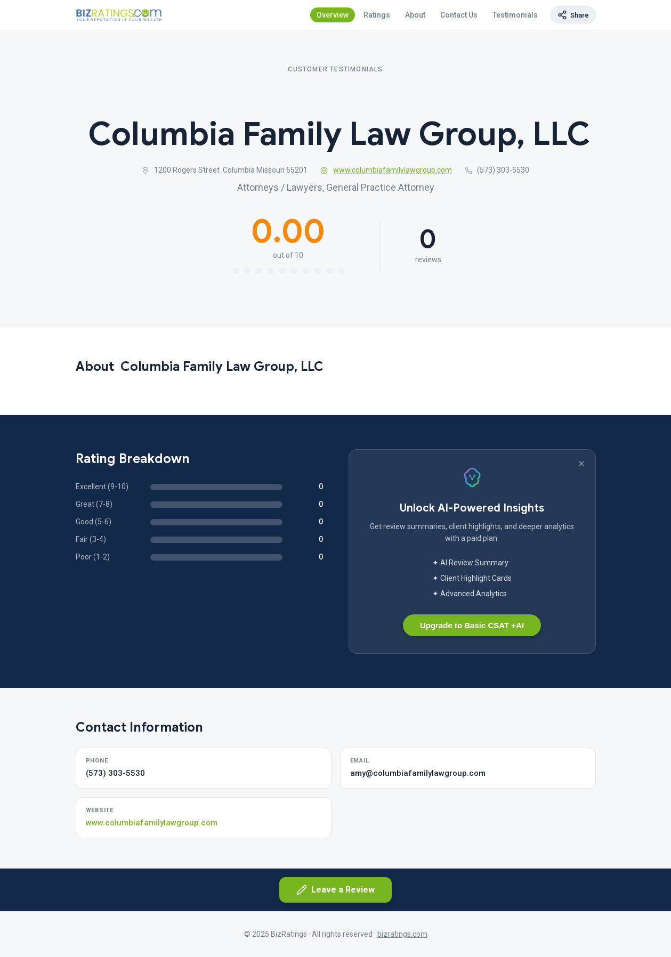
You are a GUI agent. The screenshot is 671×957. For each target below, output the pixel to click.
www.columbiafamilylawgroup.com (386, 170)
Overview (333, 15)
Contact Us (459, 15)
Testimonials (515, 15)
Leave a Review (335, 890)
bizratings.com (402, 934)
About (415, 15)
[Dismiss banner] (581, 463)
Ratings (376, 15)
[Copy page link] (573, 14)
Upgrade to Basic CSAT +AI (472, 625)
